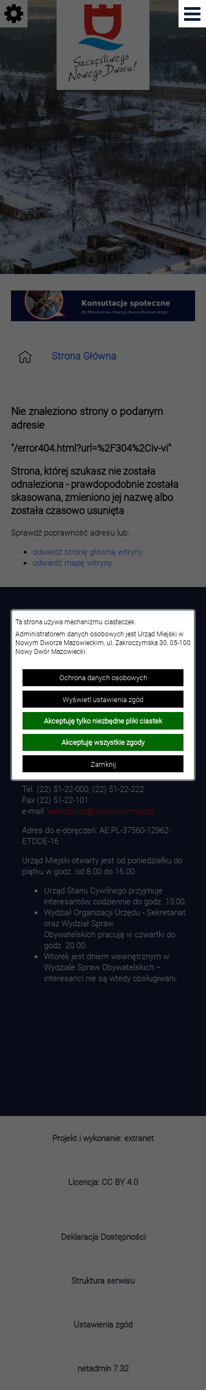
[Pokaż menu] (192, 13)
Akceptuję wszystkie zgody (103, 742)
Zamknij (103, 764)
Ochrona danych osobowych (103, 677)
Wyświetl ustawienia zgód (103, 699)
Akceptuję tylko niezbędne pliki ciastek (103, 721)
